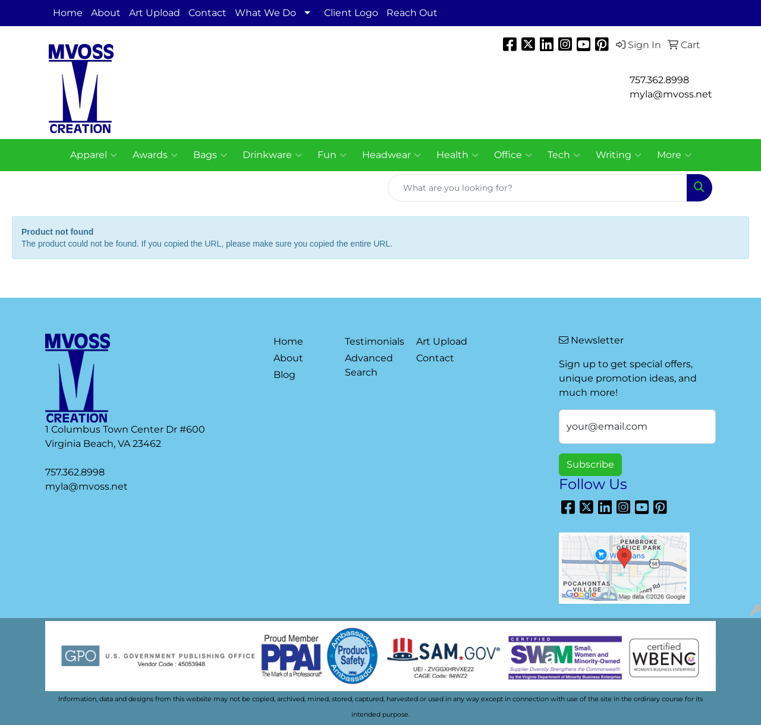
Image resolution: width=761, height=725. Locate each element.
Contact (207, 12)
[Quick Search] (537, 187)
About (106, 12)
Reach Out (412, 12)
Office (513, 155)
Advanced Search (369, 365)
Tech (564, 155)
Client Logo (351, 12)
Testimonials (373, 341)
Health (457, 155)
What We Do (265, 12)
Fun (332, 155)
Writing (618, 155)
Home (68, 12)
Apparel (93, 155)
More (674, 155)
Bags (210, 155)
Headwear (391, 155)
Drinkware (272, 155)
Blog (284, 374)
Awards (155, 155)
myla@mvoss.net (86, 486)
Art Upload (154, 12)
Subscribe (590, 464)
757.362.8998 (659, 80)
